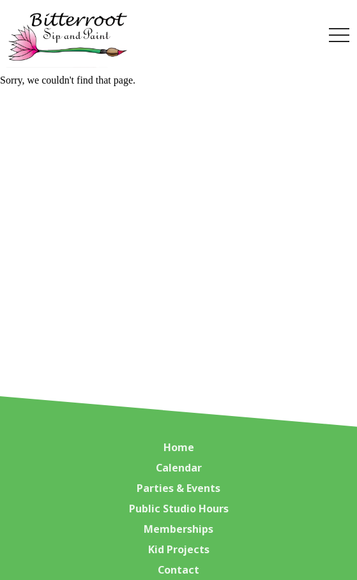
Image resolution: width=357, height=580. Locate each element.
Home (178, 447)
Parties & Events (178, 488)
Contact (178, 570)
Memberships (178, 529)
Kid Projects (178, 549)
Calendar (179, 468)
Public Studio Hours (179, 509)
